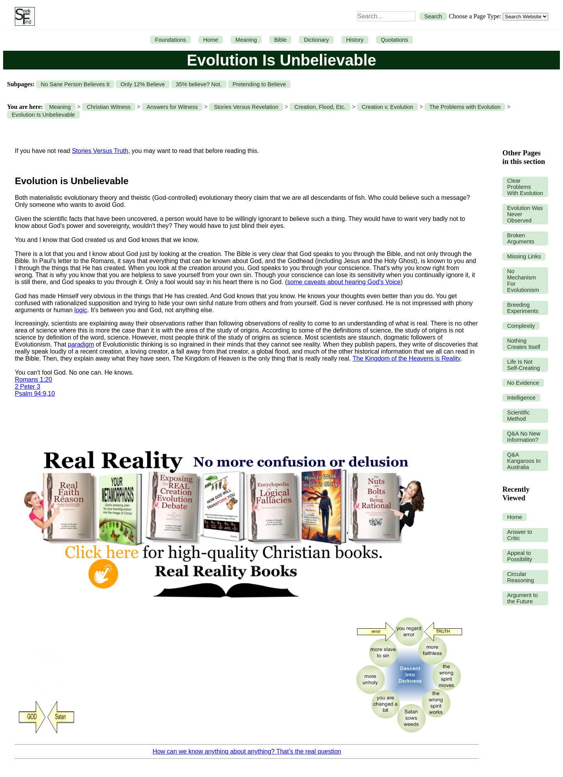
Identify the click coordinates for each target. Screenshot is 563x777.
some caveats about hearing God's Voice (343, 282)
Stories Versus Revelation (246, 107)
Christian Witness (109, 107)
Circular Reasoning (520, 577)
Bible (280, 40)
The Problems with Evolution (464, 107)
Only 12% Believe (142, 84)
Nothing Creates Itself (523, 344)
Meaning (246, 40)
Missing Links (524, 256)
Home (210, 40)
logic (80, 310)
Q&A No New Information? (523, 436)
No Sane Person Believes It (75, 84)
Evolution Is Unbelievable (43, 115)
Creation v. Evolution (387, 107)
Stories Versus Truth (100, 151)
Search (433, 16)
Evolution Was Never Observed (525, 214)
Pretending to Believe (259, 84)
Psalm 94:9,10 (35, 393)
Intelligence (521, 398)
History (355, 40)
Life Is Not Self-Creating (523, 365)
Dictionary (316, 40)
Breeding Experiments (522, 308)
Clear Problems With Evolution (525, 187)
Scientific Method (518, 415)
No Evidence (523, 383)
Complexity (521, 326)
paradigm (81, 344)
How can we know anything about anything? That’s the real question (246, 751)
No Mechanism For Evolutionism (523, 280)
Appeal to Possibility (519, 556)
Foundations (170, 40)
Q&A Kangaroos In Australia (524, 461)
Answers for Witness (172, 107)
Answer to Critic (519, 535)
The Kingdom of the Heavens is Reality (406, 358)
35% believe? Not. (199, 84)
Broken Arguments (520, 238)
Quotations (394, 40)
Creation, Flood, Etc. (320, 107)
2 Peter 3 (27, 386)
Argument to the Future (522, 598)
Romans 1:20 (33, 379)
